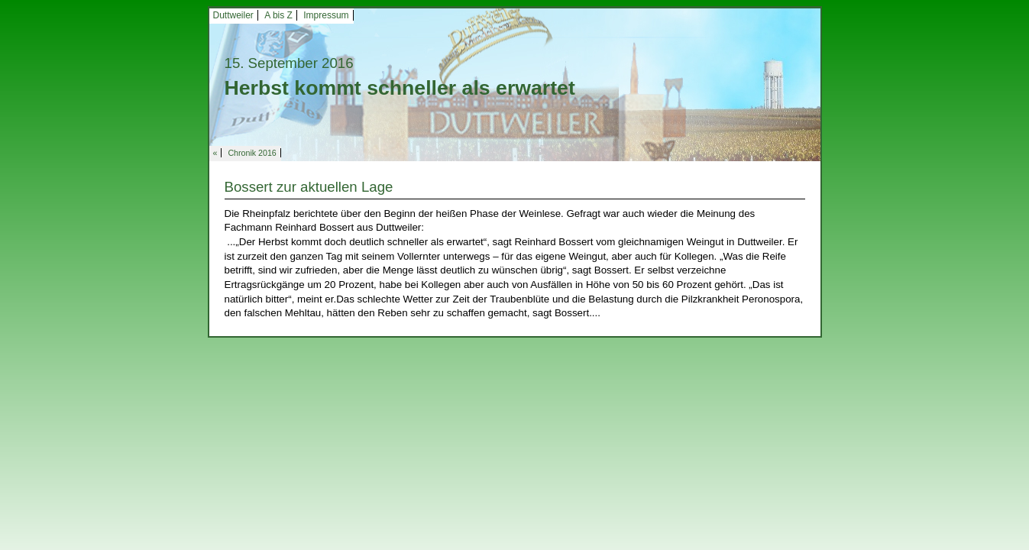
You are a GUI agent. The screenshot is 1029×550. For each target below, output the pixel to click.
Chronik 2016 (252, 152)
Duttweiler (233, 15)
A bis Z (278, 15)
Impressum (325, 15)
